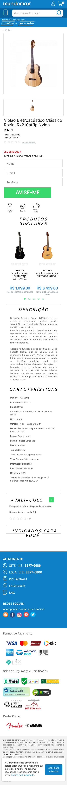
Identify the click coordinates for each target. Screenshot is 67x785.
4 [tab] (36, 298)
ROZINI (8, 130)
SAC (12, 593)
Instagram (18, 579)
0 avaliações (28, 142)
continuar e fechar (53, 769)
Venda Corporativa (14, 754)
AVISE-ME (28, 192)
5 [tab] (41, 298)
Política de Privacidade (22, 775)
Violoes (8, 30)
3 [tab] (32, 298)
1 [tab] (23, 298)
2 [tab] (27, 298)
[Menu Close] (6, 13)
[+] (51, 499)
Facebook (17, 586)
